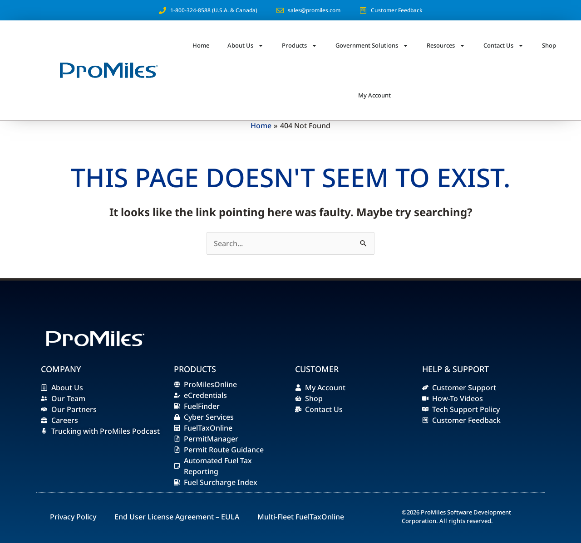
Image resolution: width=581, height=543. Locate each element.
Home (200, 45)
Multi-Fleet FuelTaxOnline (300, 517)
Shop (549, 45)
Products (299, 45)
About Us (245, 45)
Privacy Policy (73, 517)
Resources (446, 45)
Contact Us (503, 45)
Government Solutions (372, 45)
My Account (374, 95)
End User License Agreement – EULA (176, 517)
